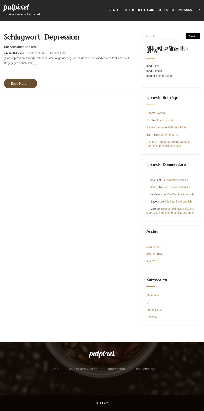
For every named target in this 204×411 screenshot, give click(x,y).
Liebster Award (155, 113)
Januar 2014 (154, 254)
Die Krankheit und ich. (20, 47)
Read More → (20, 83)
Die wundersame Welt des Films (166, 127)
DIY (148, 302)
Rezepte (151, 317)
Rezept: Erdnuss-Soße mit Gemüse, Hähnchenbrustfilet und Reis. (168, 143)
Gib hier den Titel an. (138, 10)
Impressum (166, 10)
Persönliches (58, 52)
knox (153, 180)
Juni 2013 (152, 261)
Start (114, 10)
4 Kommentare (37, 52)
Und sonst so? (189, 10)
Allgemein (152, 295)
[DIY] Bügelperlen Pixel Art (162, 134)
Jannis (154, 187)
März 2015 (153, 246)
